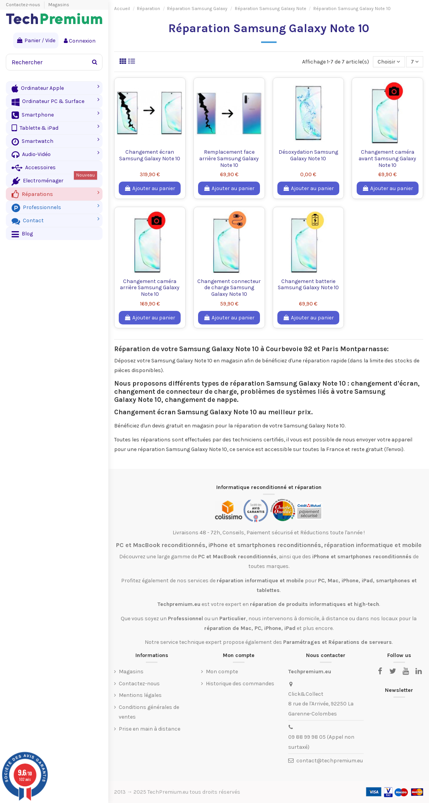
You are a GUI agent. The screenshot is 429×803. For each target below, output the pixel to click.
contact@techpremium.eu (329, 760)
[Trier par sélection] (389, 61)
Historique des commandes (240, 683)
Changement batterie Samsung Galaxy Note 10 (308, 284)
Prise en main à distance (149, 729)
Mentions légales (140, 695)
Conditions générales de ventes (149, 712)
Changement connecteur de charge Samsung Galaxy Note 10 (229, 288)
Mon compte (222, 671)
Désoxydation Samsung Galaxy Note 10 (308, 155)
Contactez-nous (23, 4)
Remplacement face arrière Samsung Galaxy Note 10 (229, 158)
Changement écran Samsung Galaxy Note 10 (149, 155)
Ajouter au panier (149, 188)
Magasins (58, 4)
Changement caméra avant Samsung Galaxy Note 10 (387, 158)
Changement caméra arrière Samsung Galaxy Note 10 (149, 288)
